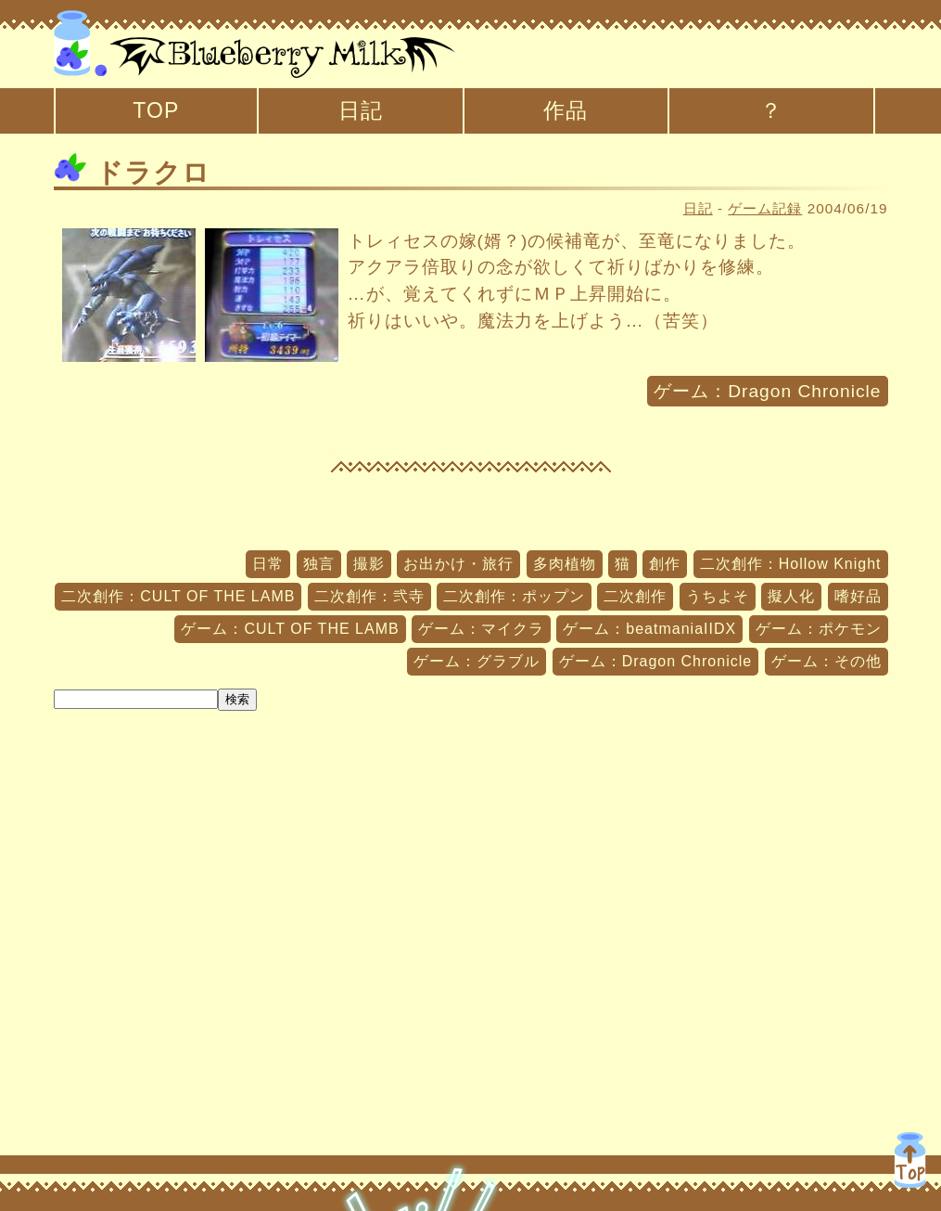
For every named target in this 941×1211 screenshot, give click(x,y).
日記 (360, 110)
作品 (565, 110)
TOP (156, 110)
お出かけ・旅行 (458, 564)
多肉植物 (564, 564)
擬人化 (791, 596)
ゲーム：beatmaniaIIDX (649, 629)
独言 (319, 564)
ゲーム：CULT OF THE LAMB (290, 629)
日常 (268, 564)
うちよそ (717, 596)
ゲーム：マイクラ (481, 629)
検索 (237, 699)
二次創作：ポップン (514, 596)
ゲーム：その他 (826, 661)
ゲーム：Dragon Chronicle (767, 391)
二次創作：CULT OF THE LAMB (178, 596)
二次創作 (635, 596)
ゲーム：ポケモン (819, 629)
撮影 (369, 564)
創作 (664, 564)
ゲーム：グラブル (476, 661)
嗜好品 (858, 596)
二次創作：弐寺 (369, 596)
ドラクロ (132, 172)
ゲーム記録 (765, 208)
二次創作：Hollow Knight (791, 564)
